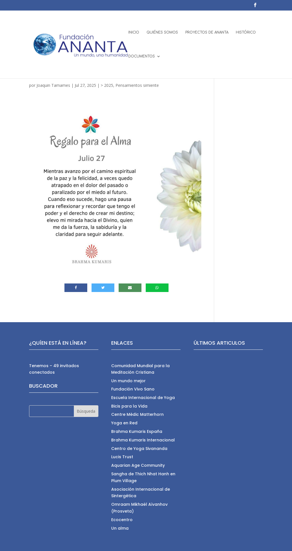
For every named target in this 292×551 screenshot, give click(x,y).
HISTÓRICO (246, 32)
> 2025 (107, 85)
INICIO (133, 32)
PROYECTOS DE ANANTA (206, 32)
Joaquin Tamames (53, 85)
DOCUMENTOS (141, 56)
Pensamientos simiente (137, 85)
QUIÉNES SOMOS (162, 32)
